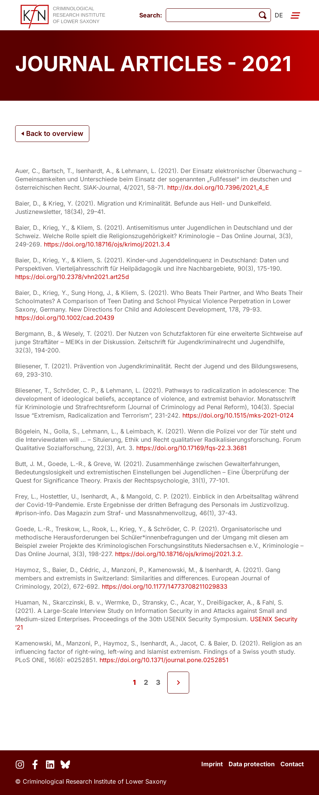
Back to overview (52, 133)
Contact (292, 764)
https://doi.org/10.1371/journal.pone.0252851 (164, 660)
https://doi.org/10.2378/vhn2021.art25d (72, 277)
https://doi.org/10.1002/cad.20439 (64, 317)
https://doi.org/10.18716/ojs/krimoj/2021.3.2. (179, 554)
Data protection (252, 764)
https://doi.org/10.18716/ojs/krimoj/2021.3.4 (107, 244)
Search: (150, 15)
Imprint (212, 764)
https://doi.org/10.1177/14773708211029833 (164, 586)
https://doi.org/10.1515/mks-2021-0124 (238, 415)
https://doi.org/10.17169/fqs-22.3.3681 (191, 448)
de (279, 15)
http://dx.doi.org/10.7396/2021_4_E (218, 187)
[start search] (262, 15)
